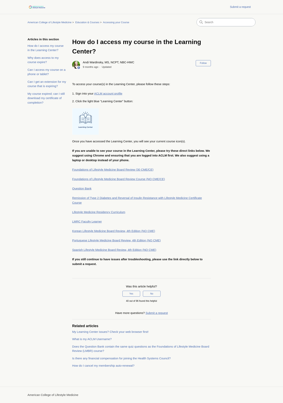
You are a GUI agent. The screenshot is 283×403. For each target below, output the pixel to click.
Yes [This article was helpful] (131, 293)
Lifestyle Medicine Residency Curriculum (98, 212)
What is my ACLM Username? (92, 339)
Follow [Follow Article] (203, 63)
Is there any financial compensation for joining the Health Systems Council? (121, 358)
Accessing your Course (116, 22)
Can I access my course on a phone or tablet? (46, 72)
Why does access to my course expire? (43, 60)
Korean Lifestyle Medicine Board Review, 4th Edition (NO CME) (113, 231)
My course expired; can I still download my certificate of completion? (46, 98)
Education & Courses (87, 22)
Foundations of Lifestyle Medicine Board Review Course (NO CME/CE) (118, 179)
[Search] (226, 22)
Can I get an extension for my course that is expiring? (47, 84)
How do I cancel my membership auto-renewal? (103, 365)
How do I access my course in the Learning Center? (45, 48)
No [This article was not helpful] (151, 293)
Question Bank (81, 188)
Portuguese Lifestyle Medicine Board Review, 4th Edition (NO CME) (116, 240)
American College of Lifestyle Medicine (50, 22)
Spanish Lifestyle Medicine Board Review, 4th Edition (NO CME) (114, 249)
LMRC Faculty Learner (87, 221)
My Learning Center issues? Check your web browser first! (110, 331)
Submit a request (240, 6)
